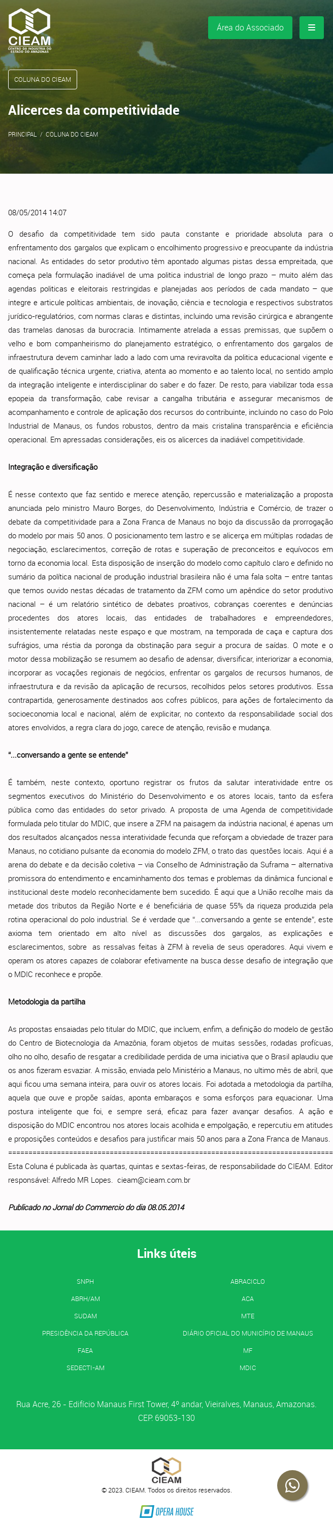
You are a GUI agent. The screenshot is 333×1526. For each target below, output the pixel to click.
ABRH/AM (85, 1298)
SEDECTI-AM (85, 1367)
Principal (22, 134)
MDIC (248, 1367)
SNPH (85, 1281)
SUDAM (85, 1315)
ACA (248, 1298)
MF (247, 1350)
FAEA (85, 1350)
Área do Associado (250, 27)
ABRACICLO (247, 1281)
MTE (247, 1315)
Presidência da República (85, 1333)
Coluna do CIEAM (72, 134)
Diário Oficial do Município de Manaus (248, 1333)
